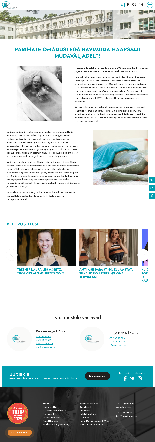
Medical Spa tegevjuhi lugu (56, 424)
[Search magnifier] (122, 5)
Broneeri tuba (20, 432)
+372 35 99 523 (117, 338)
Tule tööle (85, 417)
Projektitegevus (50, 421)
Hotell (46, 403)
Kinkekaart (85, 410)
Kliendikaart (85, 407)
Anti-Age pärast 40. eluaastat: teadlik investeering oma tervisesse (106, 273)
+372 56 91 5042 (117, 341)
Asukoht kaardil (123, 407)
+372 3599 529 (43, 340)
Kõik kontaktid (50, 407)
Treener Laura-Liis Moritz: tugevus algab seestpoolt (40, 271)
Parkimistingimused (89, 403)
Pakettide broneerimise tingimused (54, 412)
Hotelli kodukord (88, 414)
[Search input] (107, 5)
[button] (12, 255)
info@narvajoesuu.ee (45, 346)
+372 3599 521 (43, 336)
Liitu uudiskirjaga (97, 376)
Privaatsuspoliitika (51, 417)
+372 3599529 (124, 412)
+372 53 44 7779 (44, 343)
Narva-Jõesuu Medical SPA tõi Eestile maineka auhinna (94, 422)
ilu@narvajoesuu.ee (117, 345)
